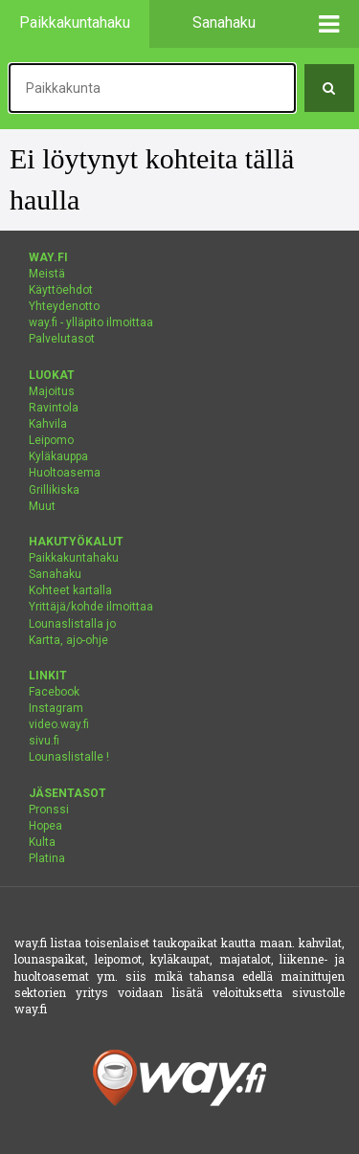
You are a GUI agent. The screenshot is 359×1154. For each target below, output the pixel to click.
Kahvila (48, 424)
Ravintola (54, 407)
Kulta (42, 842)
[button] (330, 24)
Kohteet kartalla (70, 590)
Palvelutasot (62, 338)
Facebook (54, 692)
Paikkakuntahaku (74, 558)
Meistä (47, 273)
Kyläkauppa (58, 456)
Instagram (56, 708)
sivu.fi (44, 740)
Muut (42, 506)
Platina (47, 858)
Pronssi (49, 809)
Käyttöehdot (61, 290)
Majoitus (52, 391)
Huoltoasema (65, 472)
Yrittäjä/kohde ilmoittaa (91, 606)
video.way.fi (59, 724)
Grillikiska (54, 490)
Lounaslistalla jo (72, 624)
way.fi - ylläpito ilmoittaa (91, 322)
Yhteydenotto (64, 306)
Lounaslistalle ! (69, 757)
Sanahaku (55, 574)
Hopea (45, 825)
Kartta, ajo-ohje (68, 640)
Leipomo (51, 440)
